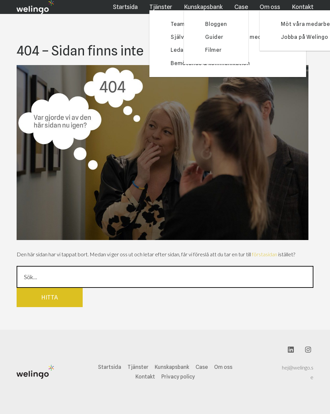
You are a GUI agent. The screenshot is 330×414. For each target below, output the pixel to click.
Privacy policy (178, 376)
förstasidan (264, 254)
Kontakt (303, 11)
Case (242, 11)
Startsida (127, 11)
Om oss (271, 11)
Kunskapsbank (205, 11)
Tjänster (163, 11)
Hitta (49, 297)
